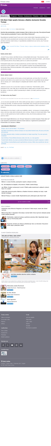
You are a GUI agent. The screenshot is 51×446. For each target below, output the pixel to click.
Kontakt (28, 404)
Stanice (3, 400)
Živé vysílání (5, 226)
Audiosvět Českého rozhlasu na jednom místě (11, 233)
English (23, 442)
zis (7, 204)
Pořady (20, 16)
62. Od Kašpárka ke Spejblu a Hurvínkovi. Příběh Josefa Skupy (25, 245)
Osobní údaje (9, 442)
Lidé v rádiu (29, 400)
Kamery (48, 7)
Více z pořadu (5, 280)
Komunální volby (5, 398)
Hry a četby (5, 223)
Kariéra (28, 402)
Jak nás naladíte (30, 396)
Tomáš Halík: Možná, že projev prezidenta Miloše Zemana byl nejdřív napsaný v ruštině (24, 197)
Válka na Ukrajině (5, 396)
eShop (3, 402)
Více (46, 16)
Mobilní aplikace (5, 415)
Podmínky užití (17, 442)
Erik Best (3, 87)
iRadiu (18, 179)
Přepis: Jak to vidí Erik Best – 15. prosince (12, 185)
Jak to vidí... (4, 26)
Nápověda (28, 398)
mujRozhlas (4, 219)
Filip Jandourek (36, 155)
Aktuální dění (5, 16)
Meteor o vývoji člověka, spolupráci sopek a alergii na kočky (24, 238)
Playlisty (36, 16)
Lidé (41, 16)
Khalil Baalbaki (12, 57)
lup (5, 204)
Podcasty (3, 413)
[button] (48, 78)
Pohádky (20, 223)
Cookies (3, 442)
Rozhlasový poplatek (31, 406)
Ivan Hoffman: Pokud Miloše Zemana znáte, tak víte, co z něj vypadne (20, 194)
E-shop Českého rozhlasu (9, 311)
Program (36, 7)
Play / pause (3, 77)
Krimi (13, 223)
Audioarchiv (42, 7)
